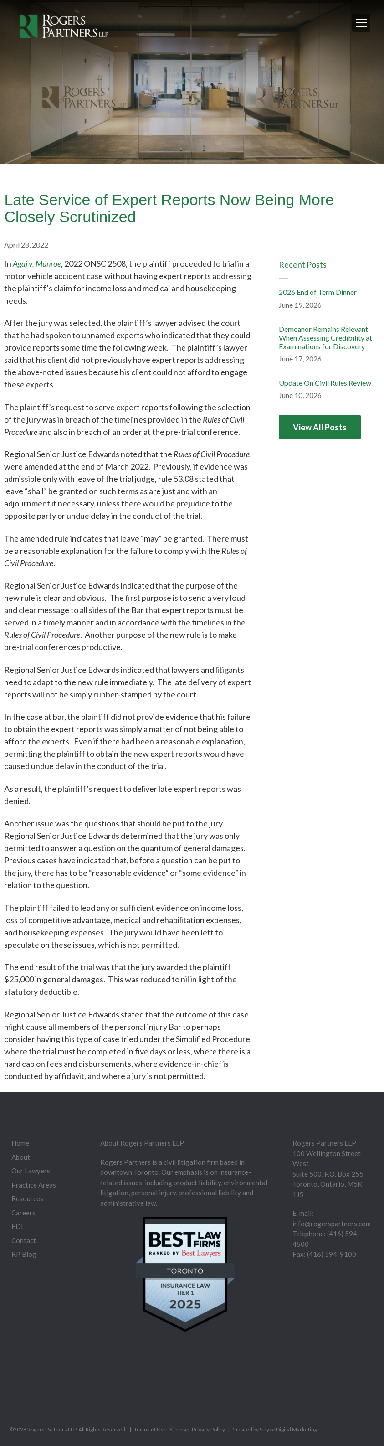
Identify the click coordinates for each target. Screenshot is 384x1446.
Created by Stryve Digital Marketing (274, 1429)
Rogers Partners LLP (51, 1429)
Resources (27, 1198)
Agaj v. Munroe (37, 263)
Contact (23, 1240)
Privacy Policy (208, 1429)
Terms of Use (150, 1429)
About (20, 1157)
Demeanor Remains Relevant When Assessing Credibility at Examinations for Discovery (325, 338)
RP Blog (23, 1254)
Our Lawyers (30, 1171)
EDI (17, 1226)
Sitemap (179, 1429)
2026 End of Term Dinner (318, 292)
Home (20, 1143)
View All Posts (320, 427)
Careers (23, 1212)
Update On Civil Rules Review (325, 382)
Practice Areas (33, 1185)
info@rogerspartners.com (331, 1223)
